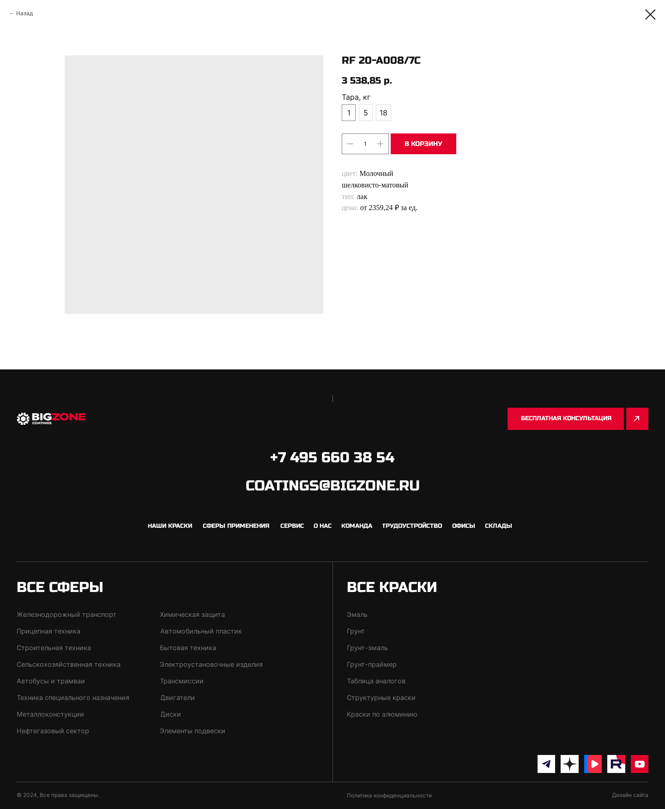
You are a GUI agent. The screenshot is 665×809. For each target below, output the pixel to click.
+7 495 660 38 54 (332, 457)
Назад (24, 13)
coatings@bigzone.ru (333, 486)
